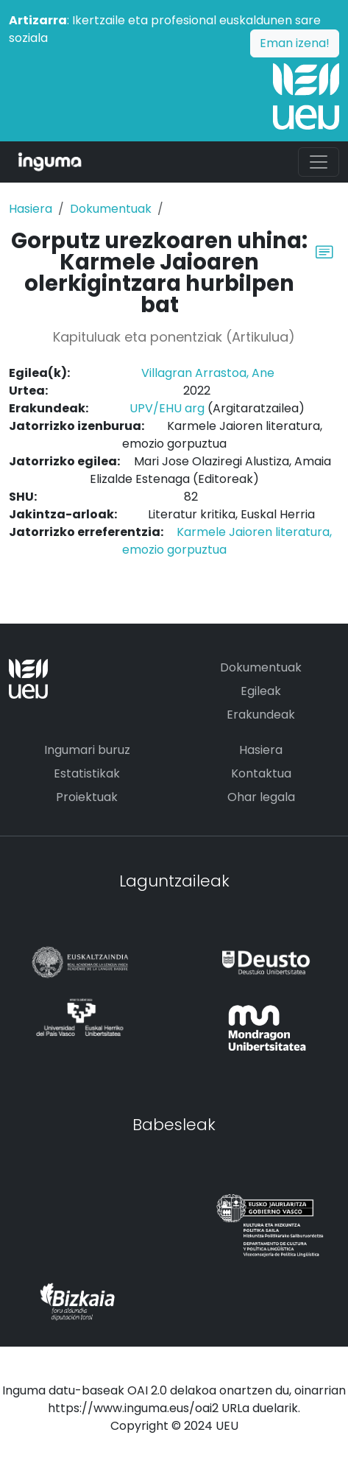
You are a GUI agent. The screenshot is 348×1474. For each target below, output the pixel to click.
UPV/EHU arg (167, 408)
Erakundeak (261, 714)
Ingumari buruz (87, 749)
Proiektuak (87, 797)
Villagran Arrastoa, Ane (207, 372)
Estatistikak (87, 773)
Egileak (261, 691)
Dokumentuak (111, 208)
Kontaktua (261, 773)
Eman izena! (295, 43)
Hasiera (30, 208)
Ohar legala (261, 797)
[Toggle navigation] (318, 162)
